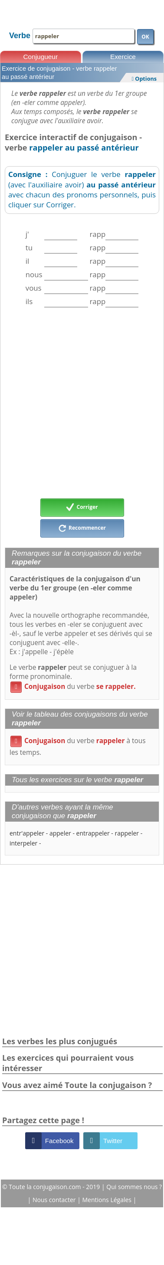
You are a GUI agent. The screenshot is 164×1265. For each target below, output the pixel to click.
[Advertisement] (81, 402)
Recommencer (82, 528)
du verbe (73, 686)
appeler (60, 833)
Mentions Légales (107, 1200)
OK (145, 36)
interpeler (23, 843)
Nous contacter (55, 1200)
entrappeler (93, 833)
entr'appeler (27, 833)
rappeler (127, 833)
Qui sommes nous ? (134, 1187)
